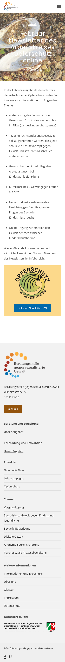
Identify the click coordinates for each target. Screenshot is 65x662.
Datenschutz (12, 606)
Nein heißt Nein (14, 470)
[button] (59, 6)
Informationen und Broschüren (24, 573)
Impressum (11, 598)
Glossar (9, 590)
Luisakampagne (14, 478)
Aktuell (32, 24)
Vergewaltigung (14, 507)
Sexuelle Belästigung (17, 528)
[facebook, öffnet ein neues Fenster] (5, 656)
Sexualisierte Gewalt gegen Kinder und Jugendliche (29, 518)
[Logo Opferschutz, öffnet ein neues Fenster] (32, 283)
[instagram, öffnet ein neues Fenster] (10, 656)
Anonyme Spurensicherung (21, 544)
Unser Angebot (13, 432)
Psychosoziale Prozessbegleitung (25, 553)
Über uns (10, 582)
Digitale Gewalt (13, 536)
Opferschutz (12, 486)
